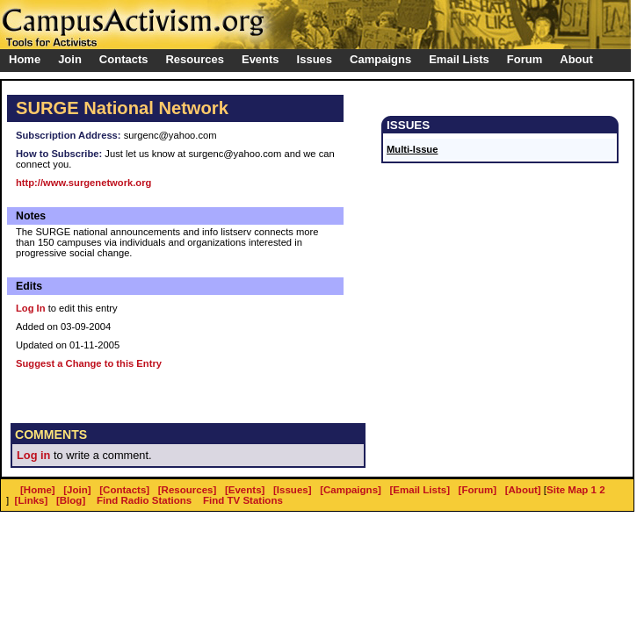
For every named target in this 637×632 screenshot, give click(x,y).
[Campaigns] (350, 490)
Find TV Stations (243, 500)
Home (24, 59)
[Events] (244, 490)
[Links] (31, 500)
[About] (523, 490)
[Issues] (292, 490)
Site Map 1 (572, 490)
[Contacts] (124, 490)
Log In (31, 308)
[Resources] (187, 490)
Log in (33, 455)
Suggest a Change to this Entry (89, 363)
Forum (524, 59)
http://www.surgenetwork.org (83, 182)
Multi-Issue (412, 149)
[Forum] (478, 490)
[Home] (37, 490)
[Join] (76, 490)
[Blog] (70, 500)
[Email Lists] (420, 490)
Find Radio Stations (144, 500)
